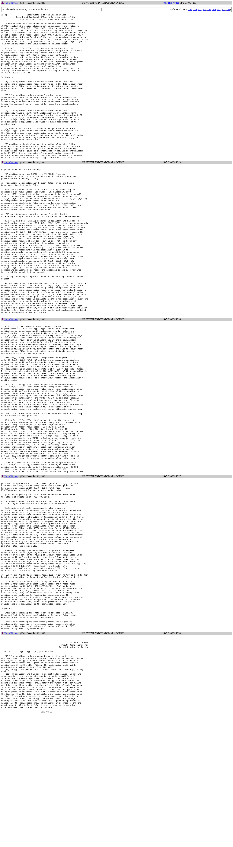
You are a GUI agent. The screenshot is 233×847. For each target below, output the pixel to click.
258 (204, 9)
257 (199, 9)
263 (228, 9)
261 (219, 9)
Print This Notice (171, 2)
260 (214, 9)
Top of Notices (9, 3)
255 (190, 9)
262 (223, 9)
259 (209, 9)
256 (195, 9)
